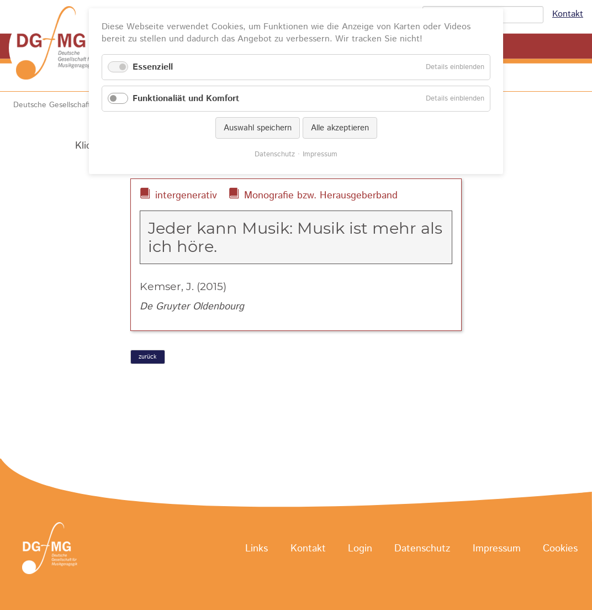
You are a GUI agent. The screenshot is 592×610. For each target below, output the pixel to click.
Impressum (497, 548)
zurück (147, 357)
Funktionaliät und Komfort (186, 98)
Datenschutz (422, 548)
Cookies (560, 548)
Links (256, 548)
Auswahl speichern (258, 128)
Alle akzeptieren (340, 128)
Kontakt (567, 14)
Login (360, 548)
